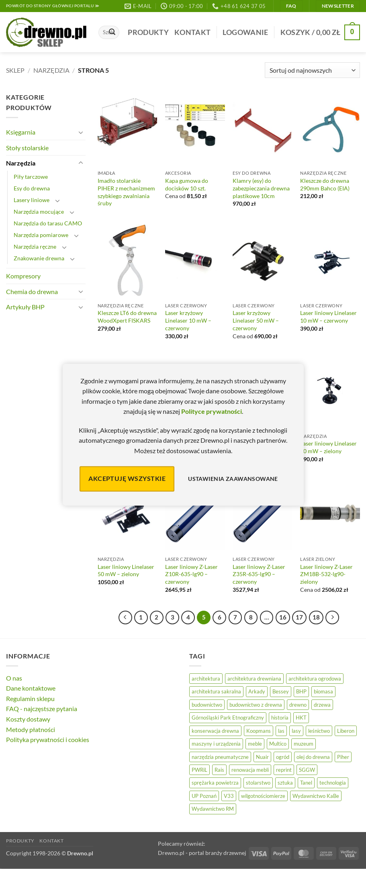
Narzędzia (51, 70)
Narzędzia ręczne (35, 246)
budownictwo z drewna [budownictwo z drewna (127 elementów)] (255, 704)
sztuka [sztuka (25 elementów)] (285, 782)
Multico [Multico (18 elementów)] (277, 743)
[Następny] (332, 617)
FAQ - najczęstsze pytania (41, 708)
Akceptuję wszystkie (127, 479)
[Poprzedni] (125, 617)
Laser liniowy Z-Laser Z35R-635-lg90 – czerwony (259, 574)
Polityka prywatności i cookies (47, 739)
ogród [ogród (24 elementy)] (282, 757)
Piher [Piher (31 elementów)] (343, 757)
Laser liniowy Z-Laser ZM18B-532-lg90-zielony (326, 574)
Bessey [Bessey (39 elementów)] (280, 691)
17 (299, 617)
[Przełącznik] (81, 132)
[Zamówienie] (312, 70)
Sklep (15, 70)
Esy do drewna (32, 188)
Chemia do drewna (32, 291)
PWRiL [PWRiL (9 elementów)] (199, 770)
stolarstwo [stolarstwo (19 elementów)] (258, 782)
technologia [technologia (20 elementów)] (332, 782)
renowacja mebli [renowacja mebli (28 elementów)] (250, 770)
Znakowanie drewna (39, 258)
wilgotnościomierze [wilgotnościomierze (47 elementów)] (263, 796)
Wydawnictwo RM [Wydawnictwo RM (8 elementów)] (213, 809)
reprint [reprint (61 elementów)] (284, 770)
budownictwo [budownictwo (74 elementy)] (207, 704)
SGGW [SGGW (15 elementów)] (307, 770)
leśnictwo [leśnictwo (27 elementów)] (319, 731)
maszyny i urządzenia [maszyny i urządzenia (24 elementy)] (216, 743)
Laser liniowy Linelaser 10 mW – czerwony (328, 316)
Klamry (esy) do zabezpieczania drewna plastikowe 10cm (261, 188)
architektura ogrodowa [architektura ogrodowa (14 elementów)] (314, 678)
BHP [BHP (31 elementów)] (301, 691)
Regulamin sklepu (30, 698)
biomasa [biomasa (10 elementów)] (323, 691)
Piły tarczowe (31, 176)
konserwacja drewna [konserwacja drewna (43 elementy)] (215, 731)
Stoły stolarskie (27, 147)
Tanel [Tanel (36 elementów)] (306, 782)
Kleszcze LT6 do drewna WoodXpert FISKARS (127, 316)
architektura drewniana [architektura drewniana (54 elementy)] (254, 678)
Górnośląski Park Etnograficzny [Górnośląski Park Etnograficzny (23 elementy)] (228, 717)
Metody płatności (30, 729)
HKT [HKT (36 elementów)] (301, 717)
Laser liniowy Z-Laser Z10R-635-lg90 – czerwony (191, 574)
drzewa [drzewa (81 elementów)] (322, 704)
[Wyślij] (112, 32)
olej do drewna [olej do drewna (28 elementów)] (313, 757)
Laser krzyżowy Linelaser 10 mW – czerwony (188, 320)
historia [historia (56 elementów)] (279, 717)
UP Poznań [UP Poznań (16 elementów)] (204, 796)
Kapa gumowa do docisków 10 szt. (186, 184)
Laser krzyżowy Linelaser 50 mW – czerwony (256, 320)
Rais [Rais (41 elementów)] (219, 770)
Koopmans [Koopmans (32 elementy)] (258, 731)
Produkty (148, 32)
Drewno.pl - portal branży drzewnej (202, 852)
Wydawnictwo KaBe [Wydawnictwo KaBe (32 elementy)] (315, 796)
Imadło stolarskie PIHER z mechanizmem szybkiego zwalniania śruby (126, 192)
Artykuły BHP (25, 307)
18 (316, 617)
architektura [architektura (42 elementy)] (206, 678)
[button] (245, 32)
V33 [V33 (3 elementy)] (229, 796)
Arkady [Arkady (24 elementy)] (256, 691)
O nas (14, 678)
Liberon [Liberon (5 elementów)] (345, 731)
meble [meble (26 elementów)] (255, 743)
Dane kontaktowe (30, 688)
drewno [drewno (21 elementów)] (298, 704)
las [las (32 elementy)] (281, 731)
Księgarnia (20, 132)
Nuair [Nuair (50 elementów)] (262, 757)
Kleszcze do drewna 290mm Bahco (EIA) (325, 184)
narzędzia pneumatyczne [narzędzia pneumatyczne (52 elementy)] (220, 757)
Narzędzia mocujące (39, 211)
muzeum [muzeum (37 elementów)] (303, 743)
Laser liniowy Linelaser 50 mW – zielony (126, 570)
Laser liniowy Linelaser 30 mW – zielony (328, 447)
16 (282, 617)
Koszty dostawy (28, 719)
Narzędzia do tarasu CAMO (48, 223)
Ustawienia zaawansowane (233, 478)
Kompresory (23, 276)
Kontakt (192, 32)
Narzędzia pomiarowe (41, 234)
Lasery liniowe (31, 199)
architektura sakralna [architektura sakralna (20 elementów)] (216, 691)
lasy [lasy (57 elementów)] (296, 731)
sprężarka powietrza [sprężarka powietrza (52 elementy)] (215, 782)
